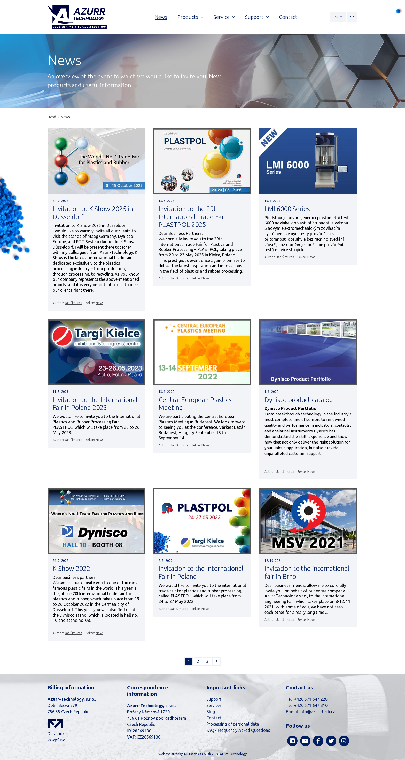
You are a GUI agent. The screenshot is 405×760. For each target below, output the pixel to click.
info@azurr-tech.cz (317, 711)
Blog (210, 711)
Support (213, 699)
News (65, 117)
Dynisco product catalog (298, 399)
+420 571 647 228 (311, 699)
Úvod (52, 117)
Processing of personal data (232, 724)
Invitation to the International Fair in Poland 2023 (95, 403)
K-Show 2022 (71, 568)
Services (214, 705)
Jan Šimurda (73, 303)
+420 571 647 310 (311, 705)
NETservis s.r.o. (195, 754)
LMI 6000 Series (287, 208)
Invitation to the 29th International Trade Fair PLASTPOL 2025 (192, 216)
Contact (213, 717)
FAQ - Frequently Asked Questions (238, 730)
